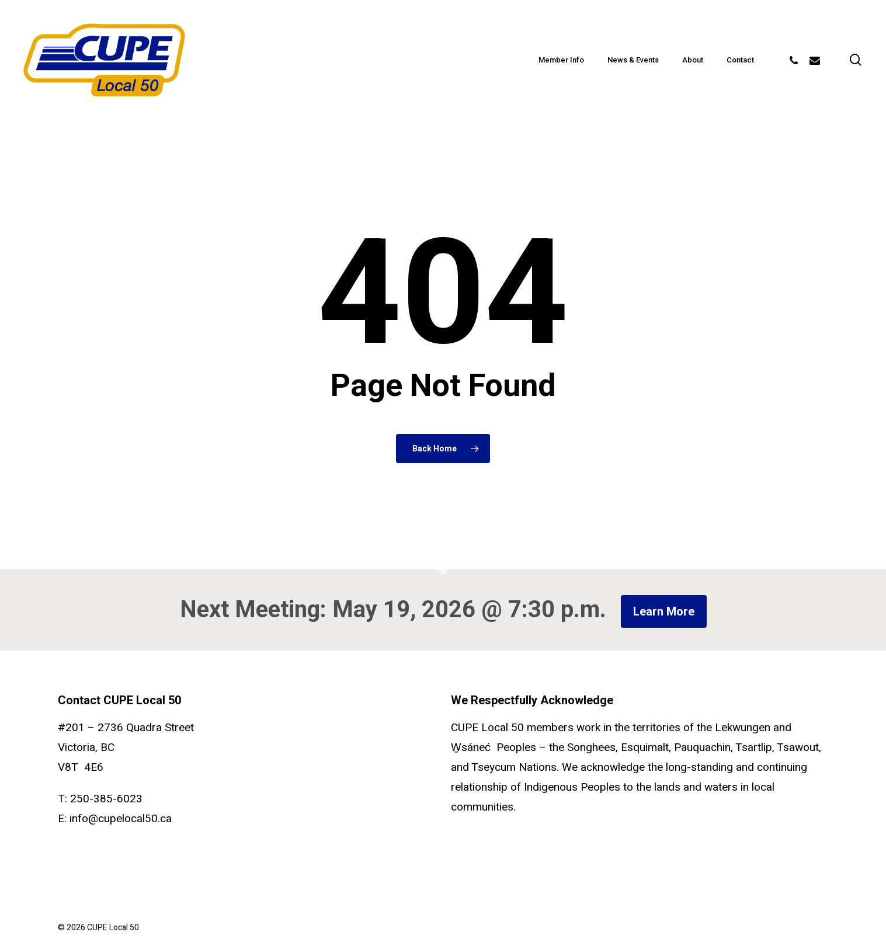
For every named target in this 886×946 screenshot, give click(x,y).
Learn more (663, 611)
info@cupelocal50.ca (121, 819)
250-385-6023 (106, 799)
